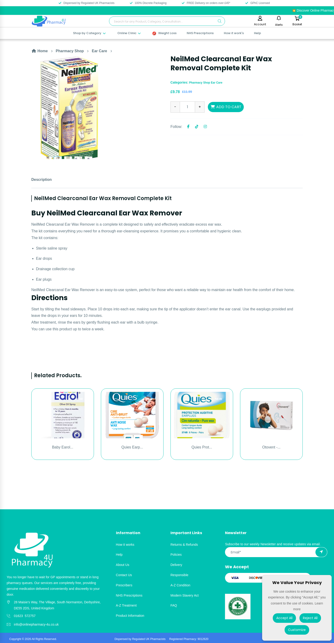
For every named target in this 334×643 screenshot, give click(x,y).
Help (257, 33)
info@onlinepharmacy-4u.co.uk (36, 624)
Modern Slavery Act (184, 595)
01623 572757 (24, 616)
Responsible (179, 575)
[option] (97, 107)
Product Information (130, 615)
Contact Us (124, 575)
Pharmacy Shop (70, 51)
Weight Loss (164, 33)
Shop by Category (89, 33)
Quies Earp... (132, 447)
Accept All (284, 618)
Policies (176, 554)
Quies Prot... (202, 447)
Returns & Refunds (184, 544)
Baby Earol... (62, 447)
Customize (297, 629)
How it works (125, 544)
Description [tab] (41, 180)
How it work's (234, 33)
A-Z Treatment (126, 605)
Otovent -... (271, 447)
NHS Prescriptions (200, 33)
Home (39, 51)
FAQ (173, 605)
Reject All (310, 618)
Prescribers (124, 585)
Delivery (176, 565)
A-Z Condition (180, 585)
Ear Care (99, 51)
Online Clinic (129, 33)
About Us (122, 565)
